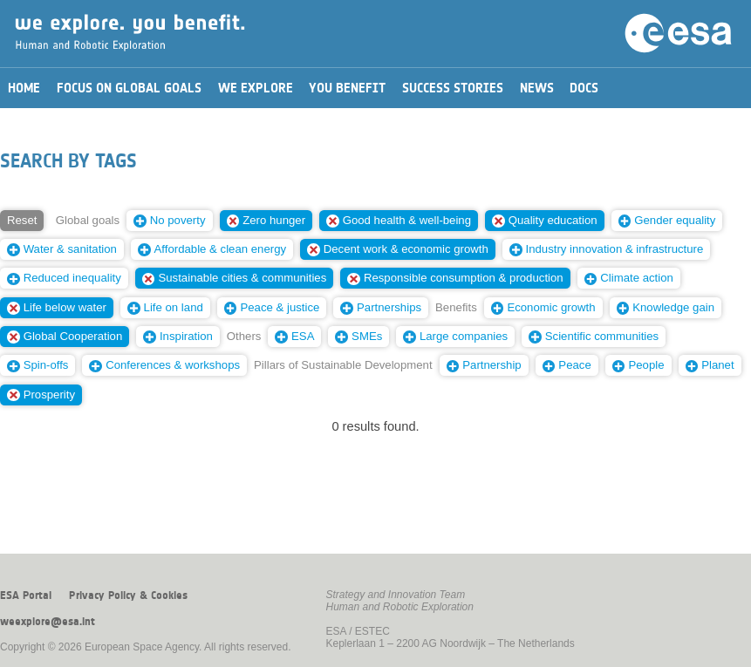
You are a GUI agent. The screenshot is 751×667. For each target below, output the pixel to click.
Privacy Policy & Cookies (128, 595)
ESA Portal (25, 595)
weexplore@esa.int (47, 622)
